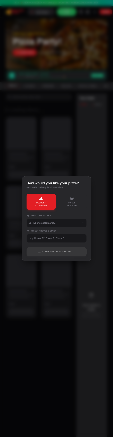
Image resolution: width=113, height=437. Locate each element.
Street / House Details (42, 231)
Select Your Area (39, 215)
